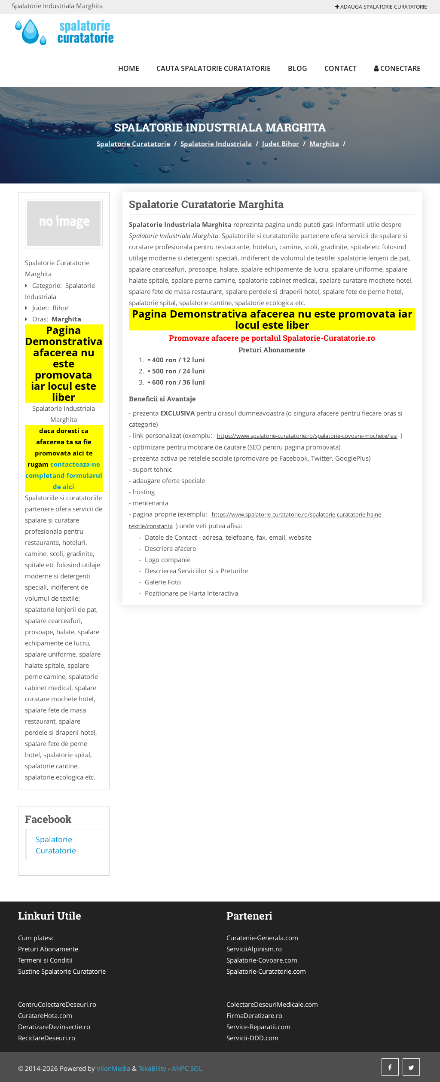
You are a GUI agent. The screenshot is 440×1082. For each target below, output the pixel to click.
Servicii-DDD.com (252, 1037)
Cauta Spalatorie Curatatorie (213, 68)
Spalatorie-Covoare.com (261, 960)
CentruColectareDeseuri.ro (57, 1004)
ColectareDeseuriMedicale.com (272, 1004)
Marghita (324, 143)
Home (128, 68)
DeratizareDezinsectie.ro (54, 1026)
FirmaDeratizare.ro (254, 1015)
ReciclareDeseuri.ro (46, 1037)
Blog (297, 68)
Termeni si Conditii (45, 960)
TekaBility (152, 1068)
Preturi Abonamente (48, 948)
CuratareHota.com (45, 1015)
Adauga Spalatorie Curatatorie (381, 6)
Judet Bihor (280, 143)
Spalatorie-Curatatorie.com (266, 971)
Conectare (397, 68)
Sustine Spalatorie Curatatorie (62, 971)
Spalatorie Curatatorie (133, 143)
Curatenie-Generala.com (262, 937)
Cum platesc (36, 937)
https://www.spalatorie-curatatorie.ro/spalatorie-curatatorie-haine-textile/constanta (256, 520)
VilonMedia (113, 1068)
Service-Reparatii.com (258, 1026)
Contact (340, 68)
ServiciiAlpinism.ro (254, 948)
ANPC (180, 1068)
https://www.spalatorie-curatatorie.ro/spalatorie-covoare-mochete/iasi (307, 436)
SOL (196, 1068)
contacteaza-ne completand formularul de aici (63, 475)
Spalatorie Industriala (216, 143)
